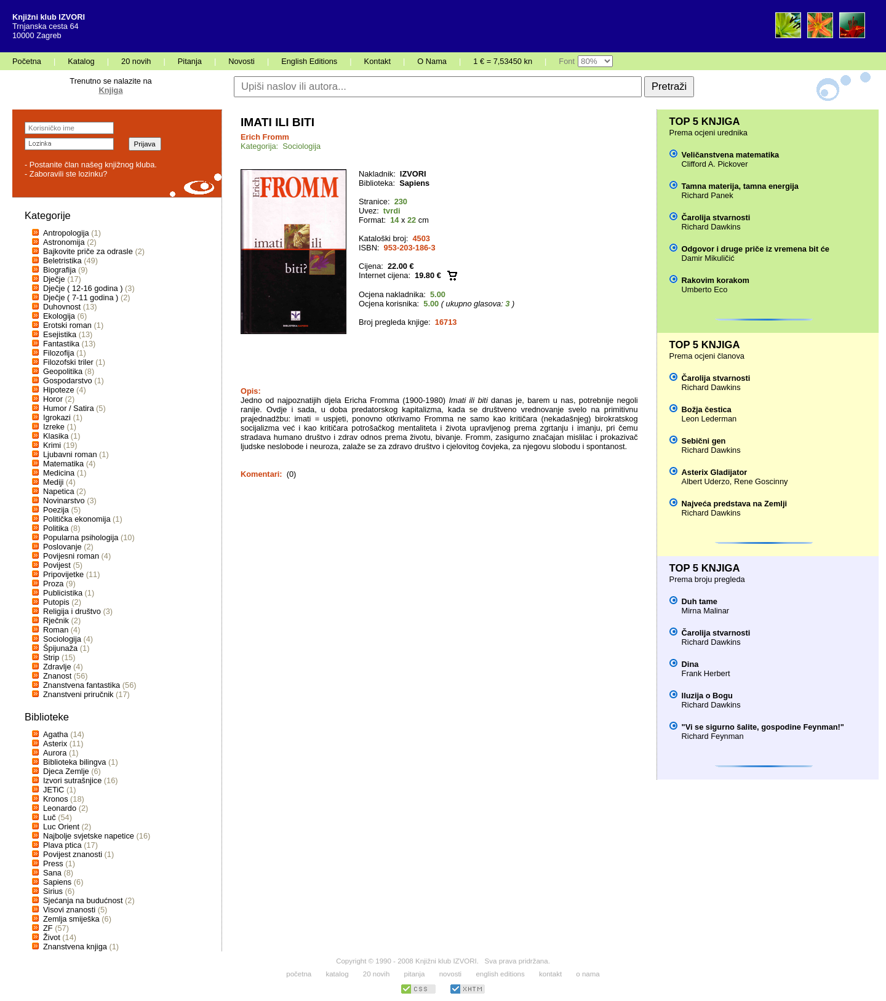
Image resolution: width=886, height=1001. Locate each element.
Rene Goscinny (761, 481)
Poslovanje (62, 546)
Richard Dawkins (711, 226)
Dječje (54, 279)
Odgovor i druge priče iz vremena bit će (755, 248)
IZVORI (413, 173)
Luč (49, 817)
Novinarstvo (64, 500)
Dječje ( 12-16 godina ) (82, 288)
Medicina (58, 472)
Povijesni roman (71, 555)
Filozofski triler (68, 362)
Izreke (54, 426)
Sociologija (62, 639)
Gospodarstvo (67, 380)
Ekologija (59, 316)
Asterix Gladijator (715, 472)
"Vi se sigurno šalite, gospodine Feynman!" (763, 727)
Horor (53, 399)
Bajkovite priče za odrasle (88, 251)
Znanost (57, 675)
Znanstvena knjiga (75, 946)
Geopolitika (62, 371)
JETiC (53, 789)
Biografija (59, 269)
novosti (450, 974)
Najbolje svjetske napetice (88, 835)
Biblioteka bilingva (74, 762)
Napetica (58, 491)
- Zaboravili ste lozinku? (66, 173)
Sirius (53, 891)
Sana (52, 872)
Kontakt (377, 61)
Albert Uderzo (706, 481)
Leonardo (59, 808)
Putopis (56, 602)
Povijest (57, 565)
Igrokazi (57, 417)
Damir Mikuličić (708, 258)
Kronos (55, 799)
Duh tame (699, 601)
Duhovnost (62, 306)
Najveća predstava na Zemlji (734, 503)
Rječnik (56, 620)
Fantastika (61, 343)
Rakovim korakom (715, 280)
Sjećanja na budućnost (83, 900)
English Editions (309, 61)
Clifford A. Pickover (715, 164)
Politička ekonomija (77, 519)
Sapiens (57, 882)
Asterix (55, 743)
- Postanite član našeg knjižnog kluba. (91, 164)
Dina (690, 664)
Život (51, 937)
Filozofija (58, 352)
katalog (336, 974)
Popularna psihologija (80, 537)
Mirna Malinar (706, 610)
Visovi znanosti (69, 909)
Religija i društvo (72, 611)
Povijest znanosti (72, 854)
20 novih (136, 61)
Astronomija (64, 242)
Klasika (55, 436)
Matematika (63, 463)
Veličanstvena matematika (731, 154)
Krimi (52, 445)
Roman (55, 629)
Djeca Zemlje (66, 771)
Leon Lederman (709, 418)
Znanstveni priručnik (78, 694)
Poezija (56, 509)
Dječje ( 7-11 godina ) (80, 297)
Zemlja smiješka (71, 918)
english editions (500, 974)
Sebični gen (704, 440)
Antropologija (66, 232)
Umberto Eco (705, 289)
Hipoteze (58, 389)
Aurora (54, 752)
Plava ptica (62, 845)
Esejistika (59, 334)
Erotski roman (67, 325)
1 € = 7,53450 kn (502, 61)
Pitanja (190, 61)
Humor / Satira (68, 408)
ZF (48, 928)
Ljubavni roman (70, 454)
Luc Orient (61, 826)
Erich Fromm (265, 137)
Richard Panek (707, 195)
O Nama (432, 61)
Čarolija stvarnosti (716, 217)
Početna (26, 61)
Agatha (55, 734)
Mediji (53, 482)
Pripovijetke (63, 574)
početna (298, 974)
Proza (53, 583)
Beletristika (62, 260)
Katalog (81, 61)
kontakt (550, 974)
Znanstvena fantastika (81, 685)
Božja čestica (707, 409)
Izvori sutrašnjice (72, 780)
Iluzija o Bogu (707, 695)
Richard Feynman (713, 736)
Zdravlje (57, 666)
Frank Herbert (706, 673)
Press (53, 863)
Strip (51, 657)
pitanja (414, 974)
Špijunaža (60, 648)
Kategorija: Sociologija (281, 146)
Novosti (241, 61)
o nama (587, 974)
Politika (55, 528)
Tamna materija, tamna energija (740, 186)
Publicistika (62, 592)
